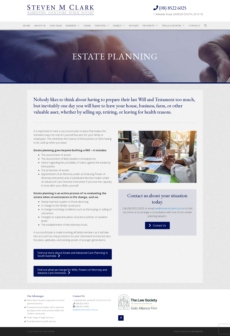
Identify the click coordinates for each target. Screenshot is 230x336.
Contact (194, 25)
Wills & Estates (174, 26)
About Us (40, 25)
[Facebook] (121, 318)
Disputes (103, 26)
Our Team (56, 25)
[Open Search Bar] (205, 26)
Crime (87, 25)
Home (26, 25)
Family (120, 26)
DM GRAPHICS (197, 331)
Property (151, 26)
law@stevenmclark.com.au (169, 208)
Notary (134, 25)
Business (74, 26)
